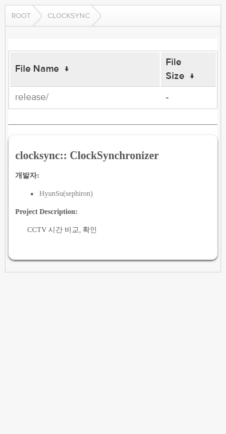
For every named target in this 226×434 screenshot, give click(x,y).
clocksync (69, 15)
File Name (37, 69)
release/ (32, 97)
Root (21, 15)
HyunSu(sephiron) (66, 193)
